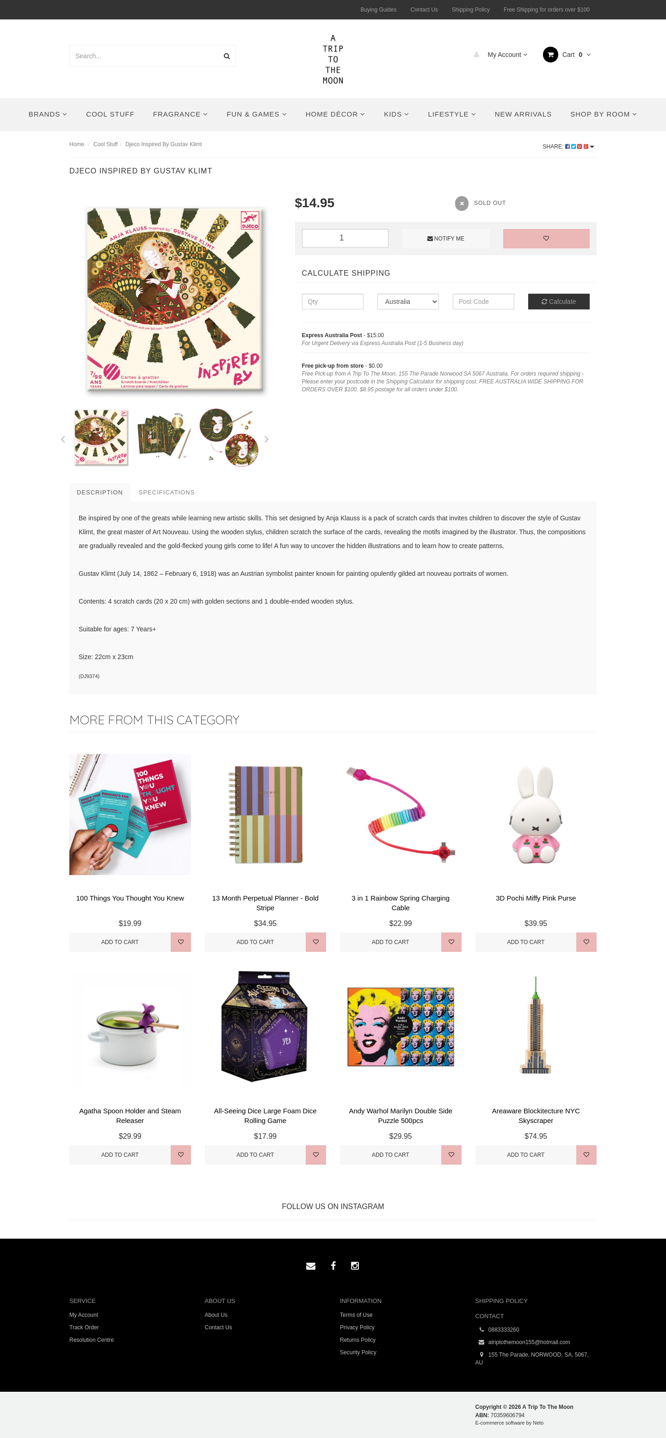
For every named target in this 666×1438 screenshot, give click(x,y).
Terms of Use (356, 1315)
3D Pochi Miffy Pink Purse (536, 898)
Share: (568, 146)
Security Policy (358, 1352)
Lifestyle (452, 114)
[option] (175, 300)
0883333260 (497, 1330)
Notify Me (445, 238)
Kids (396, 114)
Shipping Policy (471, 9)
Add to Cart (120, 942)
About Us (216, 1315)
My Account (498, 54)
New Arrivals (523, 114)
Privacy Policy (357, 1327)
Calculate (559, 301)
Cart (567, 54)
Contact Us (424, 9)
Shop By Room (603, 114)
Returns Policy (358, 1340)
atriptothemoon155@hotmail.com (522, 1342)
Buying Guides (378, 9)
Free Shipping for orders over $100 (547, 9)
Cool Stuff (110, 114)
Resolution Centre (91, 1340)
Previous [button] (62, 437)
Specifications (167, 492)
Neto (538, 1423)
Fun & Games (257, 114)
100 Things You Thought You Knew (130, 898)
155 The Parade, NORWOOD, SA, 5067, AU (532, 1358)
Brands (48, 114)
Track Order (84, 1327)
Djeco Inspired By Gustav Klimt (163, 144)
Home (76, 144)
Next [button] (266, 437)
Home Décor (336, 114)
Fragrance (180, 114)
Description (100, 492)
